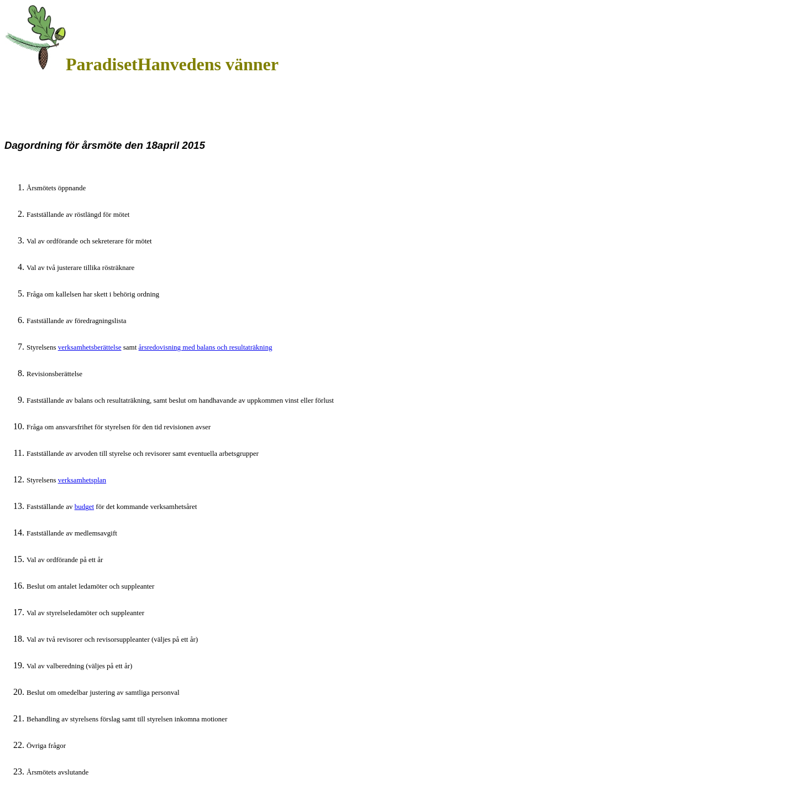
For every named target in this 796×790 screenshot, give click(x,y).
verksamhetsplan (82, 480)
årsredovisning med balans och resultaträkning (206, 347)
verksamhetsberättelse (90, 347)
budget (84, 506)
